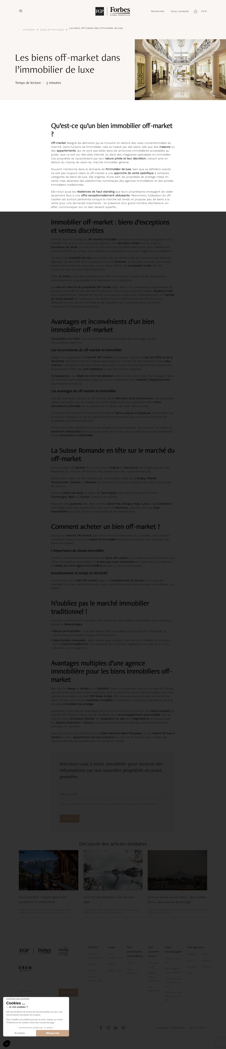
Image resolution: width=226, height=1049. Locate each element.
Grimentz (207, 960)
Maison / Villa (114, 970)
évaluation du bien (113, 718)
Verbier (206, 966)
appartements (66, 150)
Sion (189, 973)
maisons (164, 146)
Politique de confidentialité (170, 1027)
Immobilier (27, 29)
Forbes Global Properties (153, 977)
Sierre (205, 954)
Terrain (91, 970)
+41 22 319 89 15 (196, 1027)
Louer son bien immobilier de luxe (173, 982)
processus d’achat (82, 718)
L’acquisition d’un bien (65, 338)
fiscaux (88, 722)
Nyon (190, 960)
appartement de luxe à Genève (93, 737)
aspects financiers (68, 722)
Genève (191, 954)
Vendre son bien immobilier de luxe (173, 996)
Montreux (192, 966)
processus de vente (64, 247)
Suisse (130, 963)
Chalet (91, 964)
